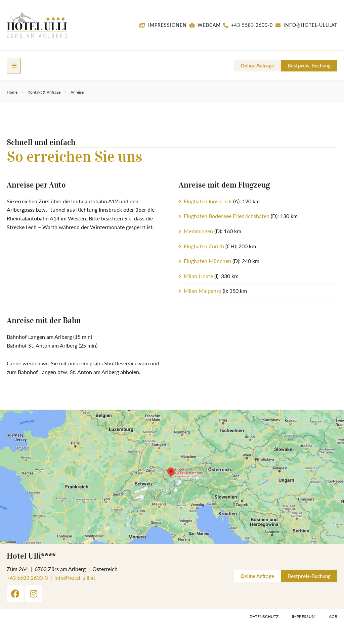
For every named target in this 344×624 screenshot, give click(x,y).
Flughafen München (207, 260)
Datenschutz (264, 616)
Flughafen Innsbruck (208, 201)
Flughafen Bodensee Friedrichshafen (226, 215)
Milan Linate (198, 275)
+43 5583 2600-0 (27, 577)
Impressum (303, 616)
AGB (333, 616)
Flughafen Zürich (204, 246)
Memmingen (198, 230)
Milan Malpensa (202, 290)
